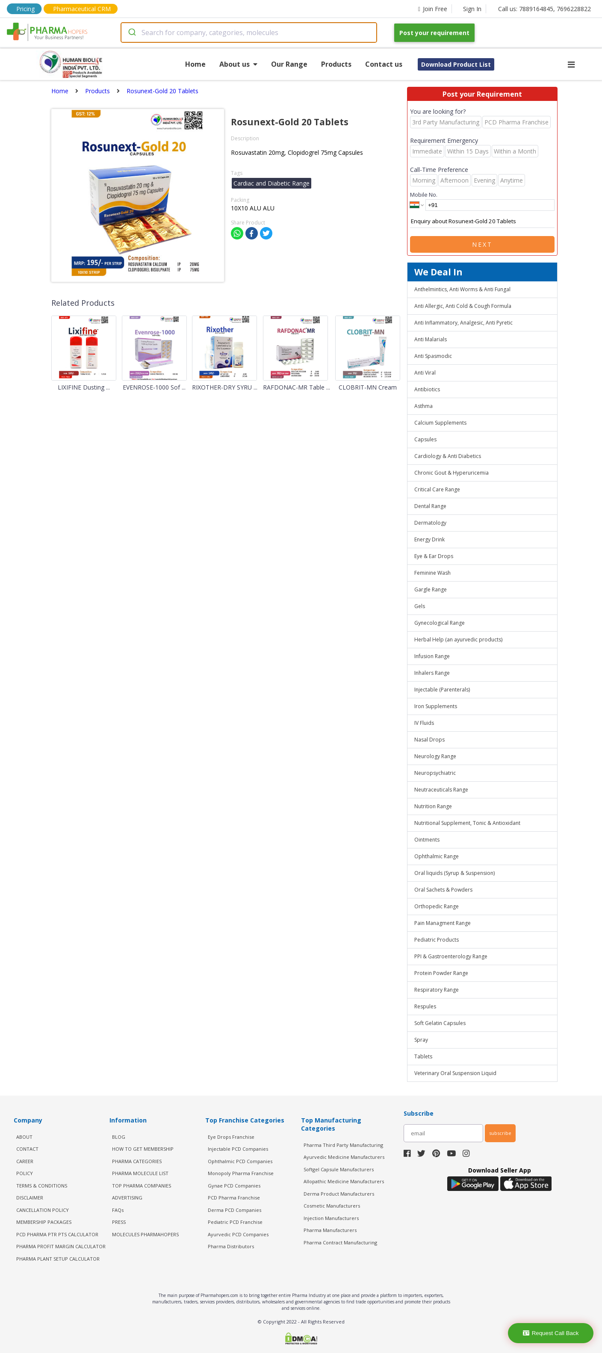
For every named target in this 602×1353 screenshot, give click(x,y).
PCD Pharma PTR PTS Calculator (57, 1234)
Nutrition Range (433, 806)
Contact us (383, 64)
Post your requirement (434, 33)
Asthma (423, 406)
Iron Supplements (435, 706)
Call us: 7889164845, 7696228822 (544, 9)
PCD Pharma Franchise (234, 1197)
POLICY (24, 1173)
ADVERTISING (127, 1197)
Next (482, 244)
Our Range (289, 64)
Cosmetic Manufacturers (332, 1205)
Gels (419, 606)
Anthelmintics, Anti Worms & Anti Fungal (462, 289)
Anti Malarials (430, 339)
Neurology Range (435, 756)
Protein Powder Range (441, 973)
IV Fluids (424, 723)
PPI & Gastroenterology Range (450, 956)
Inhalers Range (432, 672)
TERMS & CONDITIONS (41, 1185)
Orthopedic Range (436, 906)
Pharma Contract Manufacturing (340, 1242)
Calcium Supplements (440, 422)
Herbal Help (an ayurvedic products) (458, 639)
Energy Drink (429, 539)
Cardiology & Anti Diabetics (447, 456)
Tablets (423, 1056)
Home (195, 64)
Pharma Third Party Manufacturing (343, 1145)
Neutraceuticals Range (441, 789)
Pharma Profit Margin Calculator (61, 1246)
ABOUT (24, 1137)
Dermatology (430, 522)
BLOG (118, 1137)
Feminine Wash (432, 572)
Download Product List (456, 64)
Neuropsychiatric (435, 773)
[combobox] (248, 32)
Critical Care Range (437, 489)
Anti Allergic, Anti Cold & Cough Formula (462, 306)
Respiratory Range (436, 989)
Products (336, 64)
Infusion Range (432, 656)
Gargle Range (430, 589)
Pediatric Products (436, 939)
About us (238, 64)
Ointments (427, 839)
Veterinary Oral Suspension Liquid (455, 1073)
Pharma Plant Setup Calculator (58, 1259)
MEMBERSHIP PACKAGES (43, 1222)
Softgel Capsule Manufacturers (339, 1169)
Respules (425, 1006)
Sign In (472, 9)
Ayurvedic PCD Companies (238, 1234)
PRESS (119, 1222)
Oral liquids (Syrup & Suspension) (454, 873)
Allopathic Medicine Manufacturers (344, 1181)
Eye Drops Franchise (231, 1137)
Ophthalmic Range (436, 856)
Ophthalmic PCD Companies (240, 1161)
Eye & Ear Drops (433, 556)
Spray (421, 1039)
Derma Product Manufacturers (339, 1194)
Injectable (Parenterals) (442, 689)
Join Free (432, 8)
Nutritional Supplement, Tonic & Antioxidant (467, 823)
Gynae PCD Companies (234, 1185)
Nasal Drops (429, 739)
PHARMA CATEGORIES (137, 1161)
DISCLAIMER (29, 1197)
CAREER (24, 1161)
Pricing (25, 9)
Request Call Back (551, 1333)
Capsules (425, 439)
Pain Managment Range (442, 923)
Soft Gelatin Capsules (440, 1023)
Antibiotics (427, 389)
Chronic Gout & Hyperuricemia (451, 472)
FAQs (118, 1210)
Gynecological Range (439, 622)
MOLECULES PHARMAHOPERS (145, 1234)
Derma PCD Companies (234, 1210)
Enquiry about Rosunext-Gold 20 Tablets (482, 221)
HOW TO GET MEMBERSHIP (143, 1149)
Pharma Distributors (231, 1246)
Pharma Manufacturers (330, 1230)
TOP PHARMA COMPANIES (141, 1185)
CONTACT (27, 1149)
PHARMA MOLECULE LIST (140, 1173)
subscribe (500, 1133)
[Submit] (131, 32)
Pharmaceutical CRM (82, 9)
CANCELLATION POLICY (42, 1210)
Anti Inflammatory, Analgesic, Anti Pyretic (463, 322)
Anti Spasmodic (433, 356)
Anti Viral (425, 372)
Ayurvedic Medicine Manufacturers (344, 1157)
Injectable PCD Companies (238, 1149)
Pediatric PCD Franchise (235, 1222)
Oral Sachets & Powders (443, 889)
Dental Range (430, 506)
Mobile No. (423, 194)
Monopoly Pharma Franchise (241, 1173)
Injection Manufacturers (331, 1218)
